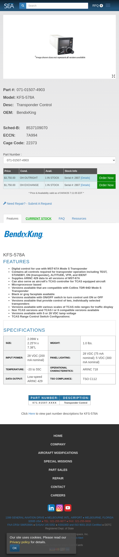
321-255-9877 (58, 521)
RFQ (97, 5)
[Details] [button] (85, 177)
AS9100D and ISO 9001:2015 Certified (80, 524)
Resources (79, 218)
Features (12, 218)
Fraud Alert (77, 537)
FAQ (62, 218)
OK (15, 548)
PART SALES (58, 469)
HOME (58, 435)
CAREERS (58, 495)
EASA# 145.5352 (45, 524)
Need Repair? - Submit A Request (27, 203)
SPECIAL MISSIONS (58, 461)
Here (32, 413)
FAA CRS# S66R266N (20, 524)
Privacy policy (20, 542)
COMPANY (58, 444)
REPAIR (58, 478)
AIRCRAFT (58, 452)
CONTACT (58, 486)
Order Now (106, 178)
